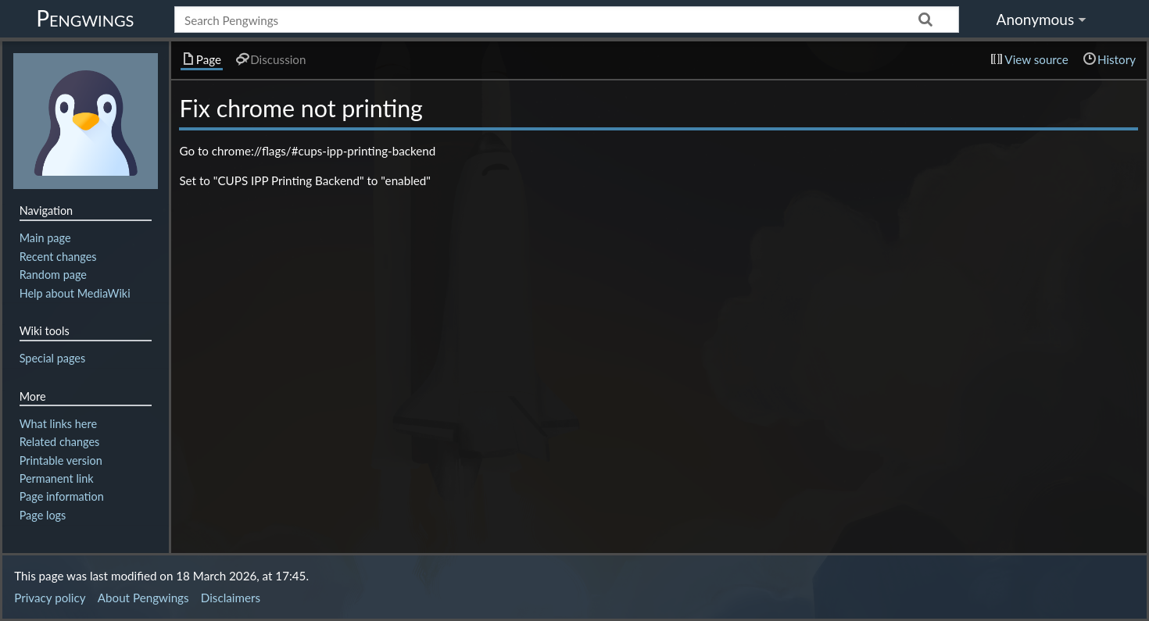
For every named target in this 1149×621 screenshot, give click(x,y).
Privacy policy (49, 598)
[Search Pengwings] (566, 19)
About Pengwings (143, 598)
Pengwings (85, 18)
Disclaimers (230, 598)
